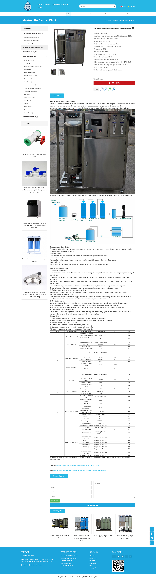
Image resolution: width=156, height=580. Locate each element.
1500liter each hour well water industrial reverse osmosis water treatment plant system (79, 470)
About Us (49, 14)
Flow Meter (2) (27, 100)
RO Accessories (66, 563)
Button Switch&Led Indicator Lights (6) (33, 66)
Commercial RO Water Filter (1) (31, 40)
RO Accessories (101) (29, 56)
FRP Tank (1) (27, 104)
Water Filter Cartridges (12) (30, 85)
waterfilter (53, 457)
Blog (106, 14)
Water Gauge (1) (28, 107)
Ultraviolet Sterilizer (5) (30, 117)
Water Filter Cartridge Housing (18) (32, 88)
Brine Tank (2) (27, 94)
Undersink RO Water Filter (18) (31, 37)
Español (131, 6)
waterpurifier (59, 457)
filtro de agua (66, 457)
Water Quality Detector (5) (30, 91)
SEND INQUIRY (114, 83)
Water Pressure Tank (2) (29, 97)
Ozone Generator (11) (30, 52)
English (123, 6)
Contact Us (125, 14)
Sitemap (93, 577)
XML (96, 577)
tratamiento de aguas (113, 457)
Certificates (92, 558)
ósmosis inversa (102, 457)
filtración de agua (83, 457)
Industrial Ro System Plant (127, 20)
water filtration (74, 457)
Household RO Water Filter (69, 556)
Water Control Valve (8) (29, 73)
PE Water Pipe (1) (28, 63)
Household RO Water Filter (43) (33, 33)
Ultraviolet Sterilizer (67, 566)
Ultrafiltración (60, 460)
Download (87, 14)
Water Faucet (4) (28, 82)
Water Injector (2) (28, 69)
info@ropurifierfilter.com (34, 565)
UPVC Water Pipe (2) (29, 60)
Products (68, 14)
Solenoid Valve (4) (28, 113)
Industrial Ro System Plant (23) (33, 47)
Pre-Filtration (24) (28, 43)
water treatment (123, 457)
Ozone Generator (66, 561)
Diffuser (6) (27, 110)
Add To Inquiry (99, 79)
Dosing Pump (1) (28, 79)
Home (30, 14)
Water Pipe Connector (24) (30, 76)
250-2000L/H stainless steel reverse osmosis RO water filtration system (78, 465)
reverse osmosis (93, 457)
